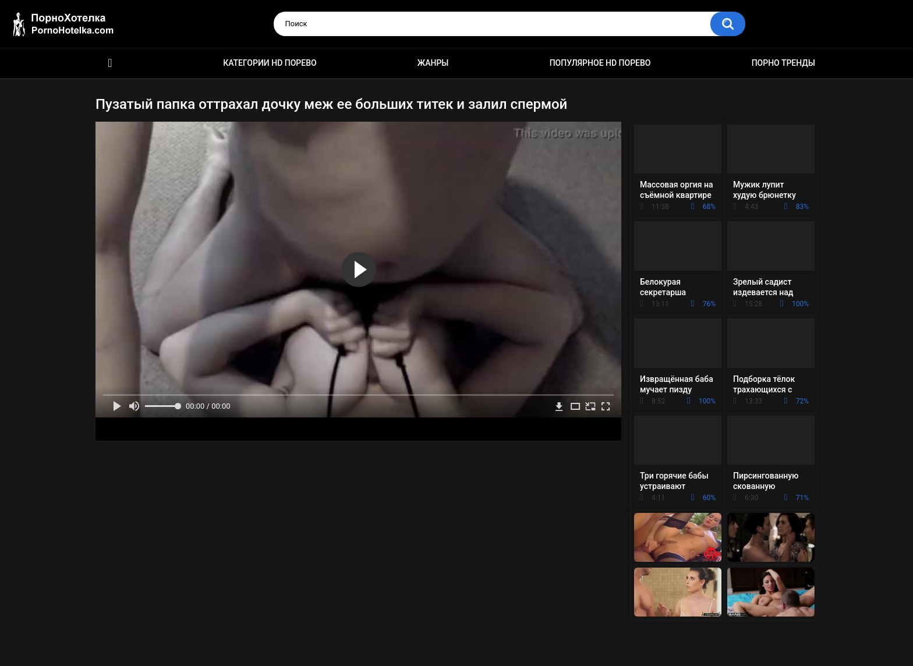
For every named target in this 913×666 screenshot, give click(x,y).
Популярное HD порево (600, 63)
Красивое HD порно (110, 63)
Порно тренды (783, 63)
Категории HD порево (270, 63)
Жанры (433, 63)
